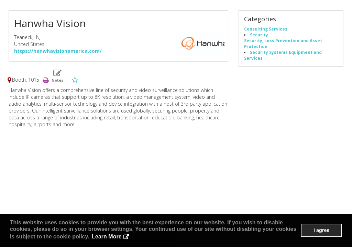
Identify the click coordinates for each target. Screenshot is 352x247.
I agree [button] (321, 230)
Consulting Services (265, 29)
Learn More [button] (106, 236)
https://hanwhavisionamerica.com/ (58, 51)
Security (259, 34)
